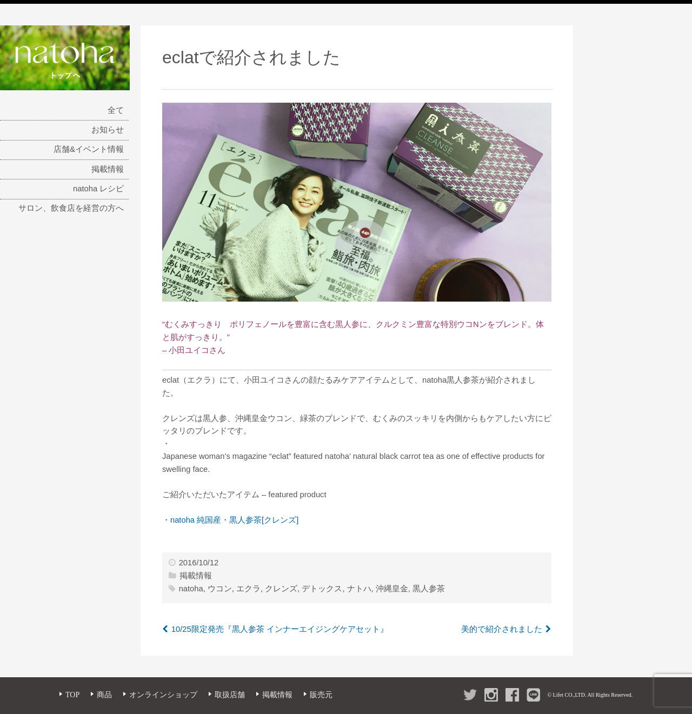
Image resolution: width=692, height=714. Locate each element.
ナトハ (359, 588)
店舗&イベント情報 (89, 149)
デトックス (322, 588)
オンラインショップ (163, 695)
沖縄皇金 (392, 588)
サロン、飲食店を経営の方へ (71, 208)
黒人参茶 (428, 588)
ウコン (220, 588)
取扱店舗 (230, 695)
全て (116, 110)
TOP (72, 695)
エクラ (248, 588)
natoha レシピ (98, 188)
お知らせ (107, 129)
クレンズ (281, 588)
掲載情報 (107, 169)
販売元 (321, 695)
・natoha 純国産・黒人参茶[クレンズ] (230, 520)
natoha (191, 588)
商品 (104, 695)
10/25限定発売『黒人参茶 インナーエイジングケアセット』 (279, 629)
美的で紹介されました (501, 629)
